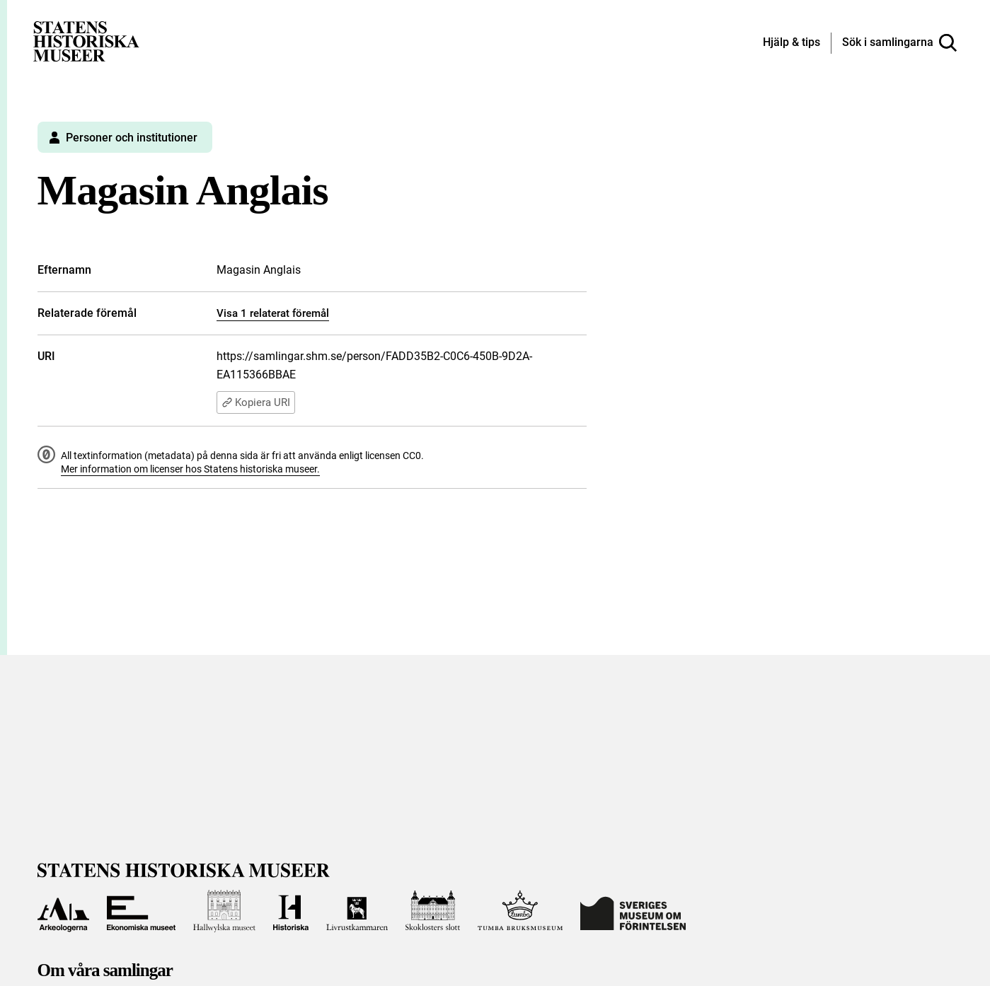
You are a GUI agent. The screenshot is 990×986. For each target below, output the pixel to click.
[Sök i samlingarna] (899, 43)
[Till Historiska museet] (291, 911)
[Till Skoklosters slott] (433, 911)
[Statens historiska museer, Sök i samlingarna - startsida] (86, 40)
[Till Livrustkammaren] (356, 911)
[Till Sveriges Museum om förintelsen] (633, 911)
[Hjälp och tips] (791, 43)
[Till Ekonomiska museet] (141, 911)
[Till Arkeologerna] (64, 911)
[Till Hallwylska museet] (224, 911)
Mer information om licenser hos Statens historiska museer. (190, 469)
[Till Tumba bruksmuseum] (520, 911)
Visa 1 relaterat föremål (273, 313)
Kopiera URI (255, 402)
